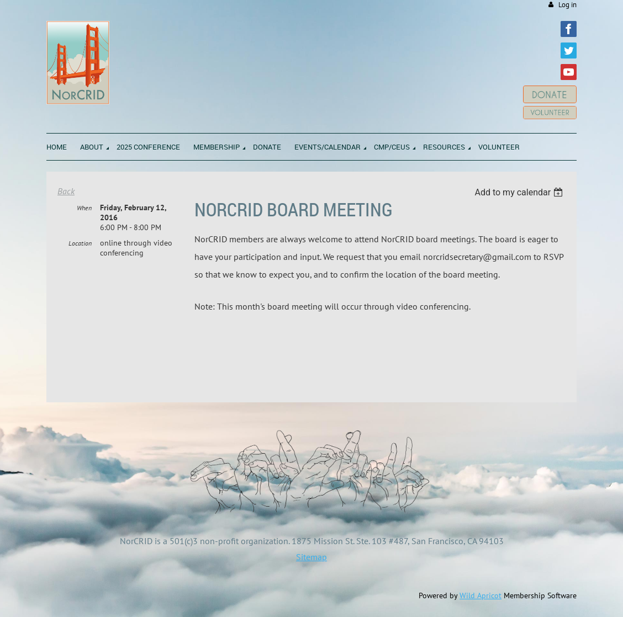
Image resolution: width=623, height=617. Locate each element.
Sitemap (311, 556)
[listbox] (520, 192)
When (84, 208)
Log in (567, 4)
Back (66, 190)
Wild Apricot (480, 595)
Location (80, 243)
